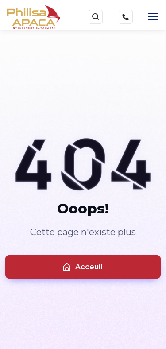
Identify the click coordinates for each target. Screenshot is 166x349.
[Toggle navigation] (152, 17)
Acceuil (82, 267)
